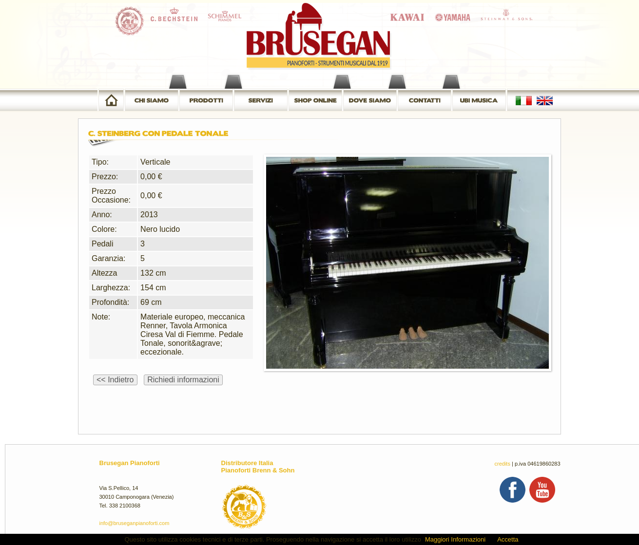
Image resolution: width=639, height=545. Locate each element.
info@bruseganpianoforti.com (134, 523)
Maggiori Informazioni (455, 539)
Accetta (507, 539)
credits (502, 464)
